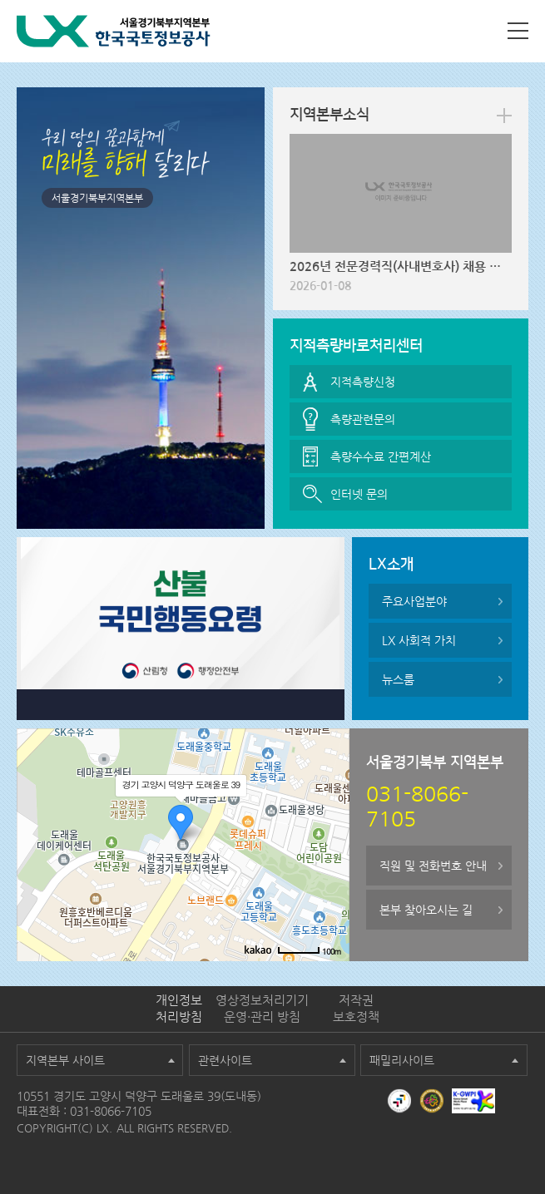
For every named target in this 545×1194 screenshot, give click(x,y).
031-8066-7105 (110, 1111)
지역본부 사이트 (65, 1060)
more (504, 115)
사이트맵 (518, 30)
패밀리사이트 (401, 1060)
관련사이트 (225, 1060)
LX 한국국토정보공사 (114, 31)
